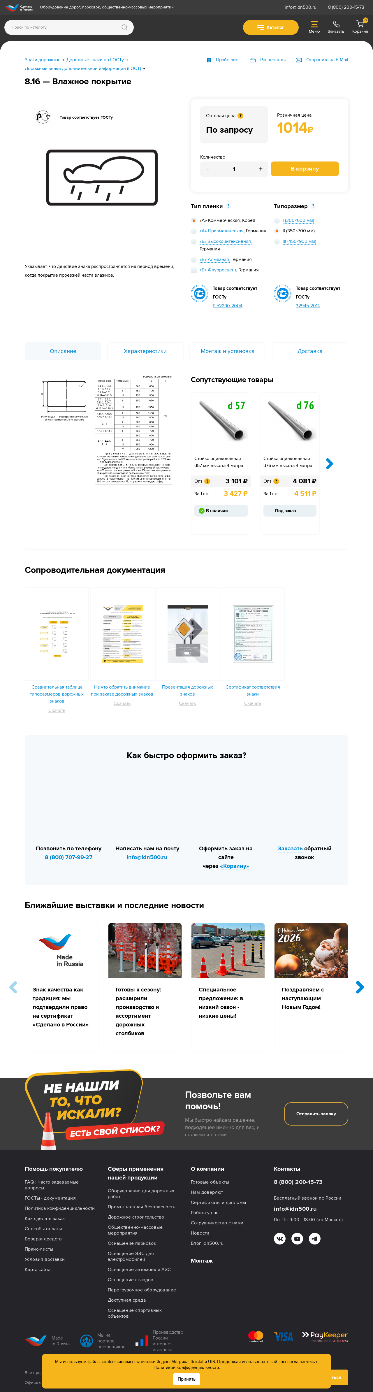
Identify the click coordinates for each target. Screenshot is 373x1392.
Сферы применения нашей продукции (135, 1173)
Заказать (290, 848)
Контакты (287, 1168)
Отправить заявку (316, 1114)
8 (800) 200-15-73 (346, 7)
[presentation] (329, 463)
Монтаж (202, 1260)
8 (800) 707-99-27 (68, 857)
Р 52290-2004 (227, 306)
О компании (207, 1168)
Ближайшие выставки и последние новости (114, 905)
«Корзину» (234, 866)
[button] (360, 987)
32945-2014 (308, 306)
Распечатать (273, 60)
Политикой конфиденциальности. (187, 1367)
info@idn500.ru (300, 7)
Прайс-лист (228, 60)
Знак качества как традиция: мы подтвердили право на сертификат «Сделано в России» (61, 1007)
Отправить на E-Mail (327, 60)
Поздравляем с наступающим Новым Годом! (303, 998)
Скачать (56, 710)
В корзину (305, 168)
